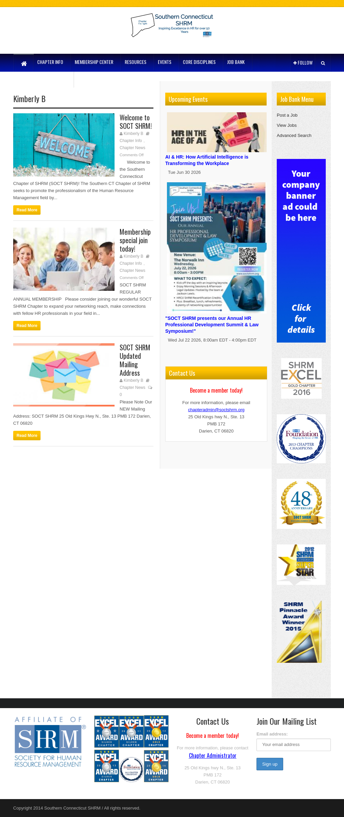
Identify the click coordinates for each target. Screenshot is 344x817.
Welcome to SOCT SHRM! (136, 121)
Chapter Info (131, 140)
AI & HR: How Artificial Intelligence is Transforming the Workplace (216, 156)
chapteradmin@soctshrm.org (216, 409)
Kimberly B (133, 133)
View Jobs (287, 125)
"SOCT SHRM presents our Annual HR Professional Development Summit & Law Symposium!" (216, 320)
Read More (27, 210)
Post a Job (287, 115)
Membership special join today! (135, 240)
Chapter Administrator (213, 755)
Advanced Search (294, 135)
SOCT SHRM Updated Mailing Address (135, 360)
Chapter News (132, 147)
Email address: (272, 734)
